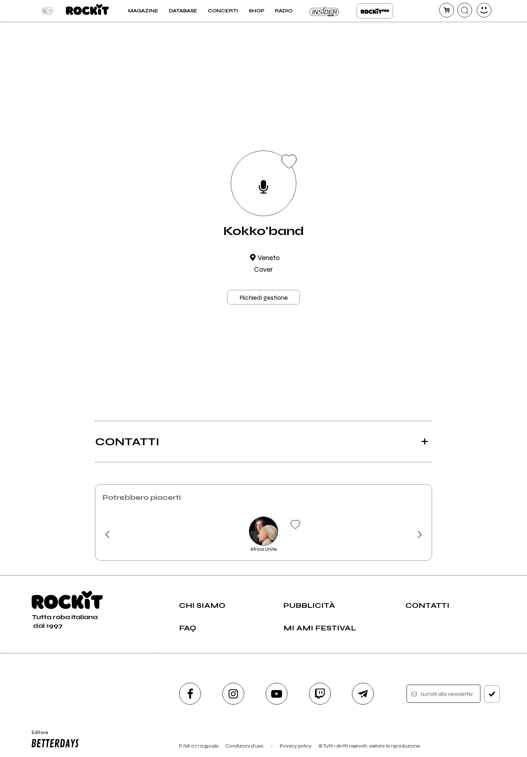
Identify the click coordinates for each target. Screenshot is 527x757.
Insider (324, 11)
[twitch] (320, 694)
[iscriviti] (492, 694)
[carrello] (446, 10)
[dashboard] (484, 10)
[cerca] (464, 10)
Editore (53, 740)
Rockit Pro (375, 11)
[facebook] (190, 694)
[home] (87, 11)
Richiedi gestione (263, 298)
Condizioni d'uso (244, 746)
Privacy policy (296, 746)
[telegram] (363, 694)
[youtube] (277, 694)
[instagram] (233, 694)
